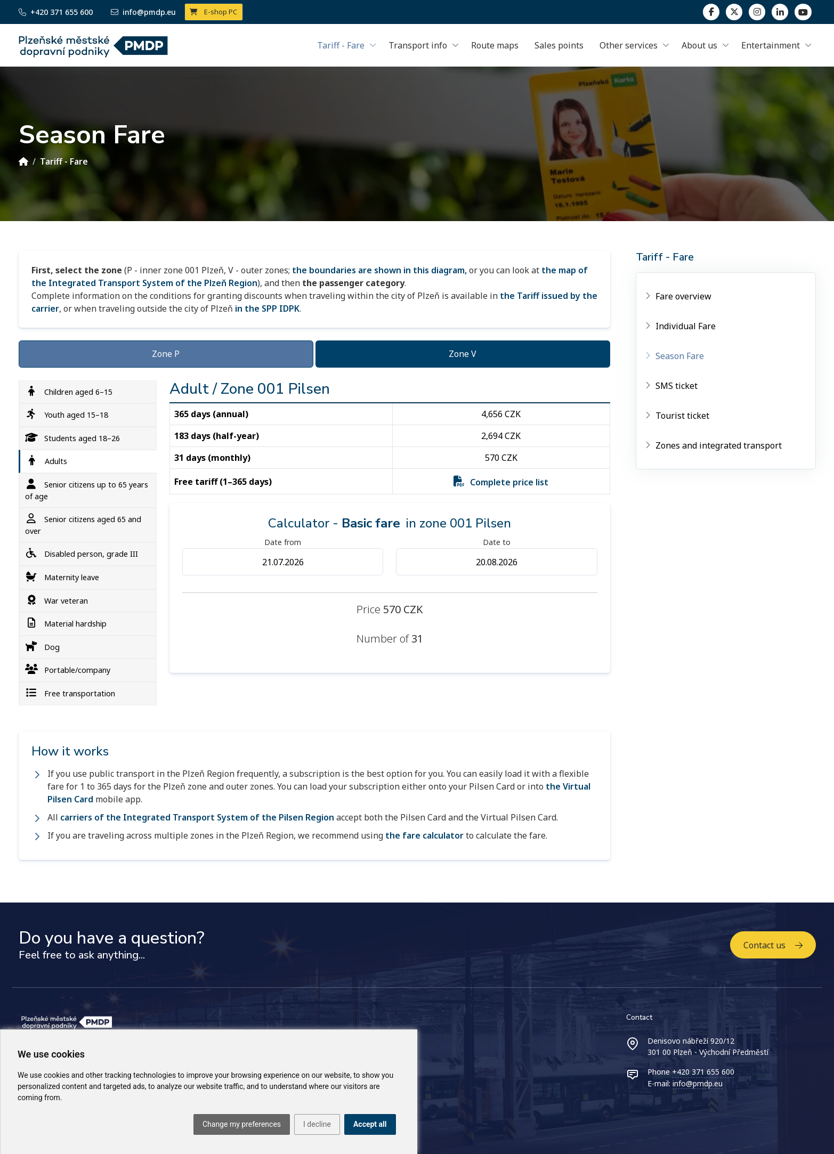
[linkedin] (757, 12)
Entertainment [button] (770, 45)
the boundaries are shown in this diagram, (379, 270)
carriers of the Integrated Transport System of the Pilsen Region (197, 817)
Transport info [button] (417, 45)
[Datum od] (282, 561)
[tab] (88, 392)
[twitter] (734, 12)
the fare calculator (424, 835)
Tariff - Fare (64, 161)
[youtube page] (803, 12)
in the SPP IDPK (267, 308)
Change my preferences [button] (242, 1124)
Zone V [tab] (462, 354)
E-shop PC (213, 12)
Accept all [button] (370, 1124)
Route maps (495, 45)
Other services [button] (629, 45)
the (553, 786)
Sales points (559, 45)
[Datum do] (496, 561)
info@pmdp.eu (698, 1083)
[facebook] (711, 12)
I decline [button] (317, 1124)
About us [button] (699, 45)
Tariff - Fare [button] (341, 45)
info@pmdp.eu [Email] (143, 12)
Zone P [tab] (166, 354)
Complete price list (509, 482)
